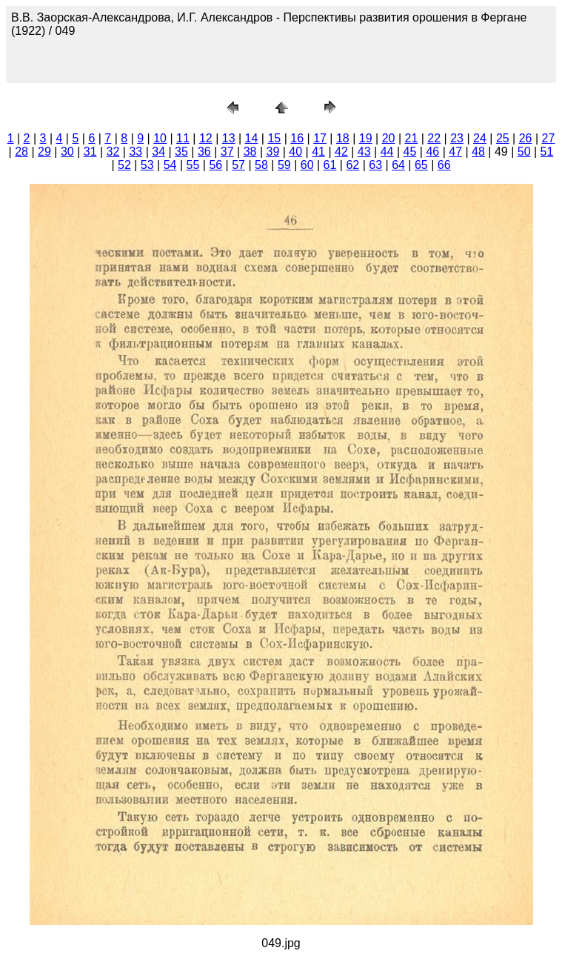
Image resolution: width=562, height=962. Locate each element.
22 (434, 138)
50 (524, 151)
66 (444, 165)
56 (215, 165)
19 (365, 138)
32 (113, 151)
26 (525, 138)
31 (90, 151)
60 (307, 165)
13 (228, 138)
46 (432, 151)
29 (44, 151)
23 (457, 138)
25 (502, 138)
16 (297, 138)
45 (410, 151)
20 (388, 138)
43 (364, 151)
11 (183, 138)
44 (387, 151)
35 (181, 151)
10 (160, 138)
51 (547, 151)
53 (147, 165)
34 (158, 151)
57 (238, 165)
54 (170, 165)
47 (455, 151)
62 (352, 165)
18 (342, 138)
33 (135, 151)
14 (251, 138)
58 (261, 165)
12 (206, 138)
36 (204, 151)
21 (411, 138)
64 (398, 165)
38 (250, 151)
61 (330, 165)
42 (341, 151)
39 (272, 151)
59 (284, 165)
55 (193, 165)
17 (320, 138)
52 (124, 165)
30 (67, 151)
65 (421, 165)
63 (375, 165)
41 (318, 151)
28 (21, 151)
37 (227, 151)
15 (274, 138)
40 (295, 151)
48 (478, 151)
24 (479, 138)
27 (548, 138)
